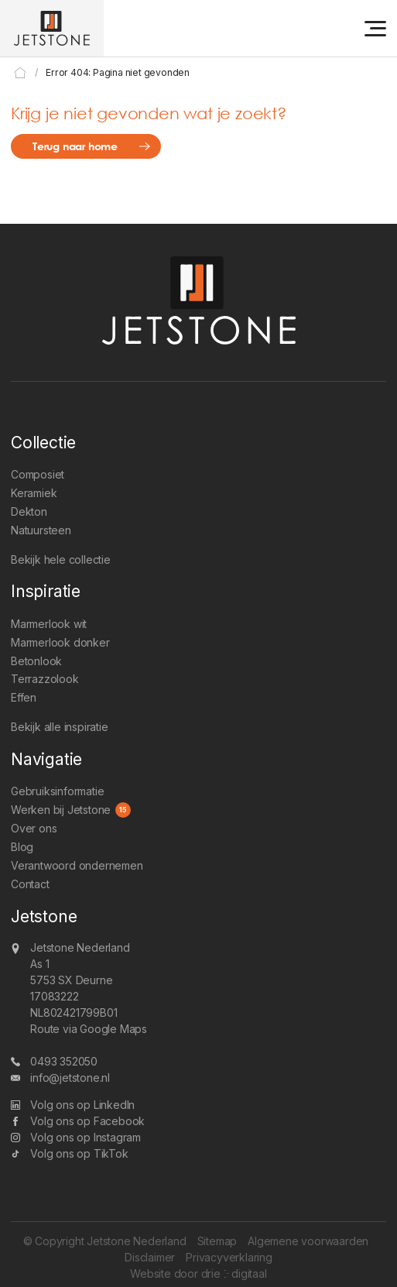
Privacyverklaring (229, 1257)
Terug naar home (75, 146)
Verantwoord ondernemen (77, 865)
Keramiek (33, 492)
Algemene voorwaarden (308, 1241)
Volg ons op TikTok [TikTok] (79, 1153)
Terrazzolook (45, 678)
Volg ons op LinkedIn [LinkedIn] (82, 1104)
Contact (30, 884)
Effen (23, 697)
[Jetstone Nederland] (52, 28)
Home (20, 72)
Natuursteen (41, 530)
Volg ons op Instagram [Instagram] (85, 1137)
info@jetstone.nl (70, 1077)
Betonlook (36, 661)
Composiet (37, 474)
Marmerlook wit (49, 623)
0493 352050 (64, 1061)
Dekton (29, 511)
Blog (22, 846)
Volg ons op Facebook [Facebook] (87, 1120)
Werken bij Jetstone (61, 809)
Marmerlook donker (60, 642)
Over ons (33, 828)
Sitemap (217, 1241)
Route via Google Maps (88, 1028)
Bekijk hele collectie (61, 559)
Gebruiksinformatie (57, 791)
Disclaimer (150, 1257)
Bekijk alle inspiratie (59, 726)
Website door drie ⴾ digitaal (198, 1273)
